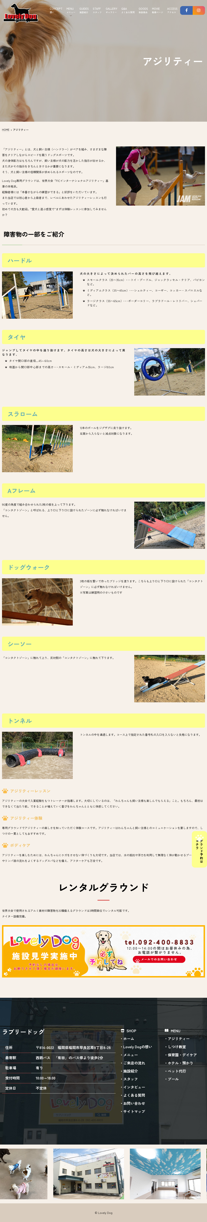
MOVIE (157, 10)
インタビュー (134, 1087)
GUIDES (84, 10)
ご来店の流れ (134, 1062)
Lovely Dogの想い (137, 1046)
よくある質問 (134, 1095)
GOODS (143, 10)
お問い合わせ (134, 1103)
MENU (71, 10)
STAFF (97, 10)
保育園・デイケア (182, 1054)
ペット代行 (177, 1071)
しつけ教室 (177, 1046)
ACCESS (172, 10)
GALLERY (111, 10)
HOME (5, 130)
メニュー (130, 1054)
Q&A (128, 10)
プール (173, 1078)
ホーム (128, 1038)
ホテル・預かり (180, 1062)
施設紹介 (130, 1071)
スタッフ (130, 1078)
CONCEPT (56, 10)
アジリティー (179, 1038)
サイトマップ (134, 1111)
